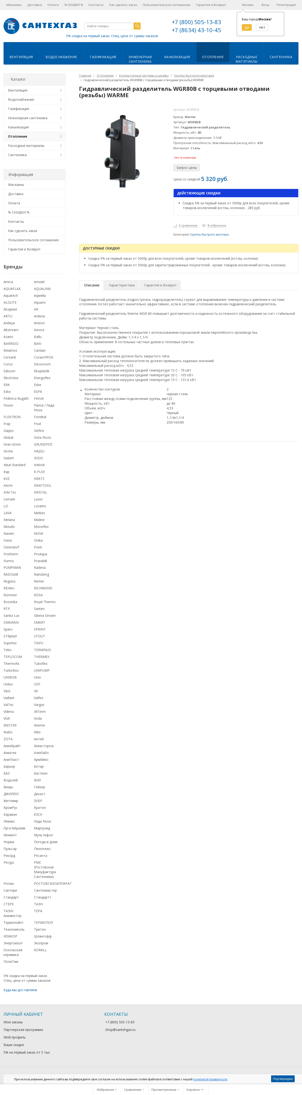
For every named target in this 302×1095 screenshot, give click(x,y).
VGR (7, 718)
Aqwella (40, 295)
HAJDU (39, 451)
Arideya (9, 323)
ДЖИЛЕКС (11, 794)
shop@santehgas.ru (120, 1029)
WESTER (10, 725)
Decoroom (42, 364)
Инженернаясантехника (140, 59)
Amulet (39, 282)
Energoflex (42, 378)
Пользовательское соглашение (166, 5)
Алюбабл (41, 752)
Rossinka (10, 602)
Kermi (8, 485)
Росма (9, 883)
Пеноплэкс (42, 848)
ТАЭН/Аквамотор (12, 913)
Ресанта (40, 855)
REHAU (9, 588)
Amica (8, 282)
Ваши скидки (14, 1044)
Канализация (177, 57)
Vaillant (9, 698)
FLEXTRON (12, 417)
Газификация (103, 57)
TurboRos (11, 670)
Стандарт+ (42, 897)
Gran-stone (12, 444)
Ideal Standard (14, 465)
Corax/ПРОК (43, 357)
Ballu (38, 336)
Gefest (39, 430)
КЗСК (38, 814)
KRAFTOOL (42, 485)
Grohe (8, 451)
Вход (265, 5)
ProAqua (40, 554)
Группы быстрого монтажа (209, 234)
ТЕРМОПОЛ (43, 922)
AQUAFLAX (12, 288)
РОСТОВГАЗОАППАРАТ (53, 883)
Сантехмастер (45, 890)
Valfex (38, 698)
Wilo (37, 732)
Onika (38, 540)
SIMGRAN (11, 622)
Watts (8, 732)
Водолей (11, 780)
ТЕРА (38, 911)
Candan (40, 350)
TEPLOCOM (13, 656)
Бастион (40, 773)
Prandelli (40, 561)
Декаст (39, 794)
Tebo (8, 650)
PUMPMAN (12, 567)
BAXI (37, 343)
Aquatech (11, 295)
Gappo (9, 430)
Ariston (39, 323)
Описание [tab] (92, 285)
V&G (7, 691)
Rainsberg (41, 574)
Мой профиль (15, 1037)
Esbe (37, 384)
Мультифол (43, 835)
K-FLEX (39, 471)
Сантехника (281, 57)
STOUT (39, 636)
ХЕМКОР (10, 936)
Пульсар (10, 848)
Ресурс (9, 862)
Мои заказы (13, 1022)
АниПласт (11, 759)
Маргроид (42, 828)
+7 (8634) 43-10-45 (196, 30)
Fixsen (8, 405)
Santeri (39, 608)
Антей (39, 739)
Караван (10, 814)
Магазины (14, 5)
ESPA (38, 391)
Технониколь (14, 929)
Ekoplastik (41, 371)
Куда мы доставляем (20, 990)
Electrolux (11, 378)
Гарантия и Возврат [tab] (160, 285)
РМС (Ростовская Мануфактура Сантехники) (45, 869)
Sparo (8, 629)
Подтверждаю (283, 1079)
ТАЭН (38, 904)
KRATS (39, 478)
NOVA (38, 533)
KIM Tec (10, 492)
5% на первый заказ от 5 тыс (27, 1052)
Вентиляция (21, 57)
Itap (6, 471)
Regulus (10, 581)
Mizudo (9, 526)
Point (38, 547)
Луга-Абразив (14, 828)
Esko (7, 391)
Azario (8, 336)
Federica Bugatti (16, 398)
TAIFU (38, 643)
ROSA (38, 595)
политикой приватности (210, 1079)
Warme (39, 725)
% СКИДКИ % (73, 5)
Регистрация (286, 5)
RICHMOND (43, 588)
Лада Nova (42, 821)
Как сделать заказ (123, 5)
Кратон (40, 807)
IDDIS (38, 458)
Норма (9, 842)
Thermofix (11, 663)
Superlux (10, 643)
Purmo (9, 561)
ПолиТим (11, 961)
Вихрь (8, 787)
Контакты (96, 5)
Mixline (39, 519)
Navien (9, 533)
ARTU (8, 316)
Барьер (9, 766)
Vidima (9, 711)
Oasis (8, 540)
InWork (39, 465)
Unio (37, 677)
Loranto (40, 506)
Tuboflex (40, 663)
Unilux (8, 684)
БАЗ (7, 773)
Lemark (9, 499)
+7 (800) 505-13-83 (196, 22)
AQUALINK (42, 288)
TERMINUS (42, 650)
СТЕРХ (9, 904)
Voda (38, 718)
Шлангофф (43, 936)
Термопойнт (14, 922)
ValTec (9, 704)
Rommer (10, 595)
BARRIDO (11, 343)
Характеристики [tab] (122, 285)
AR (36, 309)
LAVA (8, 513)
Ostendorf (11, 547)
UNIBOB (10, 677)
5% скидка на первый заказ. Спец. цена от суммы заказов (112, 36)
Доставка (34, 5)
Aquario (40, 302)
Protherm (11, 554)
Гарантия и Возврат (211, 5)
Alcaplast (10, 309)
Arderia (39, 316)
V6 (36, 691)
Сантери (10, 890)
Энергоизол (13, 943)
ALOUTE (10, 302)
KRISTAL (40, 492)
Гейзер (39, 787)
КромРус (10, 807)
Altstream (11, 330)
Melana (9, 519)
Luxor (38, 499)
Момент (10, 835)
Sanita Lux (11, 615)
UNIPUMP (42, 670)
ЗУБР (38, 800)
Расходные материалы (26, 145)
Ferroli (39, 398)
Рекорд (9, 855)
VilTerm (40, 711)
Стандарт (11, 897)
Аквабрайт (12, 746)
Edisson (9, 371)
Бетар (39, 766)
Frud (37, 423)
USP (37, 684)
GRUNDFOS (43, 444)
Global (8, 437)
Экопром (41, 943)
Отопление (213, 57)
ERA (7, 384)
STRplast (10, 636)
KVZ (7, 478)
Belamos (10, 350)
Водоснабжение (61, 57)
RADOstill (11, 574)
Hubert (9, 458)
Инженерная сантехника (27, 118)
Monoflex (41, 526)
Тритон (40, 929)
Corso (8, 364)
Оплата (53, 5)
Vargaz (39, 704)
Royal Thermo (45, 602)
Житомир (11, 800)
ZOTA (8, 739)
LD (6, 506)
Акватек (10, 752)
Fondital (40, 417)
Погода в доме (46, 842)
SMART (39, 622)
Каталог (18, 79)
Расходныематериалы (246, 59)
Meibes (39, 513)
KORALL (40, 950)
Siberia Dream (45, 615)
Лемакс (9, 821)
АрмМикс (41, 759)
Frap (7, 423)
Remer (39, 581)
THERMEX (41, 656)
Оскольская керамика (13, 952)
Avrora (39, 330)
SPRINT (40, 629)
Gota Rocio (42, 437)
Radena (40, 567)
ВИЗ (37, 780)
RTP (7, 608)
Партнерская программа (23, 1029)
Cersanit (10, 357)
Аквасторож (44, 746)
